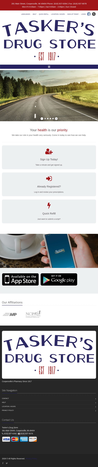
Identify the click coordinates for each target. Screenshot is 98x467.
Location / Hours (58, 14)
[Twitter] (94, 14)
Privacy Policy (8, 410)
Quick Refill (44, 14)
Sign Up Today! (73, 14)
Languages (25, 14)
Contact (5, 398)
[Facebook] (89, 14)
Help (34, 14)
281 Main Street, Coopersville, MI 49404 (28, 3)
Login (83, 14)
